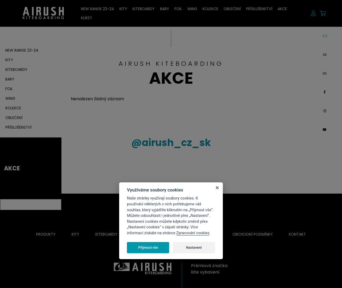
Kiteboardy (144, 8)
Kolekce (210, 8)
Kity (123, 8)
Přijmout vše (148, 247)
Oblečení (232, 8)
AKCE (282, 8)
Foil (178, 8)
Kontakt (297, 234)
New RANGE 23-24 (97, 8)
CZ (324, 36)
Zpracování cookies (192, 233)
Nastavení (194, 247)
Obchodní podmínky (252, 234)
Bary (164, 8)
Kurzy (86, 18)
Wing (192, 8)
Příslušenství (259, 8)
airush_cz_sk (171, 142)
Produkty (46, 234)
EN (325, 73)
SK (325, 54)
